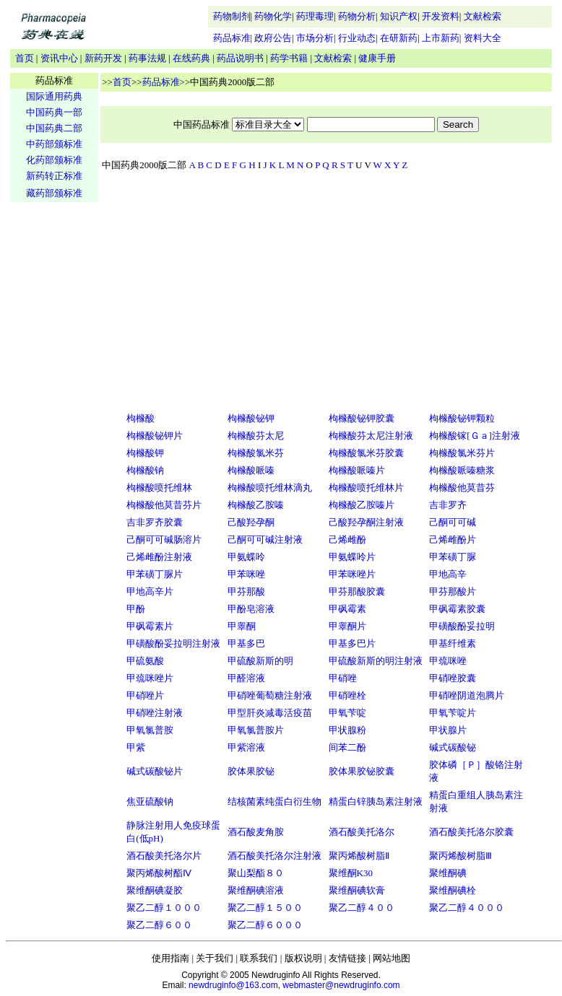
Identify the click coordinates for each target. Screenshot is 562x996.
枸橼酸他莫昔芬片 (164, 504)
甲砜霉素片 (149, 626)
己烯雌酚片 (452, 539)
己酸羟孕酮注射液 (366, 522)
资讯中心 (59, 58)
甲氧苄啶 (347, 712)
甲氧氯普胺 (149, 730)
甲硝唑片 (145, 695)
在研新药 (399, 37)
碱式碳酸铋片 (154, 771)
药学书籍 (289, 58)
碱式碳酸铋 (452, 747)
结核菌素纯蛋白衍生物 (274, 801)
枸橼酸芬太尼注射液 (371, 435)
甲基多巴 (246, 643)
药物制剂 (232, 16)
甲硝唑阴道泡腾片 (466, 695)
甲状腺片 (448, 730)
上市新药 (440, 37)
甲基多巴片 (352, 643)
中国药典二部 (54, 128)
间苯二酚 (347, 747)
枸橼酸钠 (145, 470)
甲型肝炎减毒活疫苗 (270, 712)
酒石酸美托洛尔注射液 (274, 855)
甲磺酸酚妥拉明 (462, 626)
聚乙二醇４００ (361, 907)
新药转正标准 (54, 175)
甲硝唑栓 (347, 695)
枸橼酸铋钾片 (154, 435)
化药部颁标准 (54, 159)
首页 (24, 58)
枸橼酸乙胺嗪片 (361, 504)
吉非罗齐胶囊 (154, 522)
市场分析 (315, 37)
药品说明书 (240, 58)
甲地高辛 (448, 574)
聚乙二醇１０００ (164, 907)
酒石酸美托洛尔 (361, 831)
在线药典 (191, 58)
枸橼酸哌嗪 (251, 470)
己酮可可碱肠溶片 (164, 539)
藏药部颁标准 (54, 193)
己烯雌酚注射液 (159, 556)
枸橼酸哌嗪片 (357, 470)
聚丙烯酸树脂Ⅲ (460, 855)
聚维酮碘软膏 (357, 890)
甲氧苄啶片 (452, 712)
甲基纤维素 (452, 643)
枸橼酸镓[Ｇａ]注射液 (474, 435)
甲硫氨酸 (145, 660)
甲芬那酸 (246, 591)
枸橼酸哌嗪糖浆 (462, 470)
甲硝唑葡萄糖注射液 (270, 695)
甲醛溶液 (246, 678)
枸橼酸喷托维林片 (366, 487)
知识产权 (399, 16)
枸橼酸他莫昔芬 (462, 487)
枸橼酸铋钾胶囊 (361, 418)
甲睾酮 (242, 626)
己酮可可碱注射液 (265, 539)
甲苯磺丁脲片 (154, 574)
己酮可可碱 (452, 522)
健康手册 (377, 58)
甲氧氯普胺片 (256, 730)
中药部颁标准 (54, 144)
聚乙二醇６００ (159, 924)
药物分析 (357, 16)
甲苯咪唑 (246, 574)
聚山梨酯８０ (256, 873)
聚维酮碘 (448, 873)
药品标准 (232, 37)
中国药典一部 (54, 112)
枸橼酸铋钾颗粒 (462, 418)
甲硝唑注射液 (154, 712)
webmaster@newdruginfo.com (340, 985)
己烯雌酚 (347, 539)
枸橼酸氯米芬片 (462, 452)
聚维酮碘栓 (452, 890)
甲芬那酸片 (452, 591)
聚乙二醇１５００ (265, 907)
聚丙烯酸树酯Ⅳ (158, 873)
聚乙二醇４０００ (466, 907)
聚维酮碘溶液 (256, 890)
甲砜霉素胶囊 (457, 608)
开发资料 (440, 16)
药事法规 (147, 58)
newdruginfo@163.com (233, 985)
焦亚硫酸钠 (149, 801)
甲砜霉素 (347, 608)
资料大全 (482, 37)
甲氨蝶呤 (246, 556)
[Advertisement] (54, 430)
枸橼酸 (140, 418)
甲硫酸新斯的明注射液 (376, 660)
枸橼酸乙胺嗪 (256, 504)
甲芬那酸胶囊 (357, 591)
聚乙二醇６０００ (265, 924)
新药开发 (103, 58)
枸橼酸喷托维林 (159, 487)
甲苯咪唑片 (352, 574)
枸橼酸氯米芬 (256, 452)
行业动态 (357, 37)
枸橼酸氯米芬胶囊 (366, 452)
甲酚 (135, 608)
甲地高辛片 (149, 591)
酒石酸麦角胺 (256, 831)
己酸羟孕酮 (251, 522)
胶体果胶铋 (251, 771)
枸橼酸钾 (145, 452)
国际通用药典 (54, 96)
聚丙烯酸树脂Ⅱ (359, 855)
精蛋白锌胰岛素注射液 (376, 801)
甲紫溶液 (246, 747)
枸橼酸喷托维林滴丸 (270, 487)
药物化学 (273, 16)
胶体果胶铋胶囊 (361, 771)
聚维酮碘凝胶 (154, 890)
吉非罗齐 (448, 504)
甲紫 (135, 747)
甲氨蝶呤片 (352, 556)
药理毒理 (315, 16)
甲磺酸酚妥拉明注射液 (173, 643)
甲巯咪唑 (448, 660)
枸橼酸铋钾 (251, 418)
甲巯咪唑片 (149, 678)
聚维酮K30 (351, 873)
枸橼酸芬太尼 (256, 435)
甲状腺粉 (347, 730)
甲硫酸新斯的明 (260, 660)
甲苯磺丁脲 (452, 556)
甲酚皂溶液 (251, 608)
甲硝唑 (343, 678)
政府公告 (273, 37)
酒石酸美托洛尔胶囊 (471, 831)
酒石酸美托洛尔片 (164, 855)
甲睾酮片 (347, 626)
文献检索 (482, 16)
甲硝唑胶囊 (452, 678)
